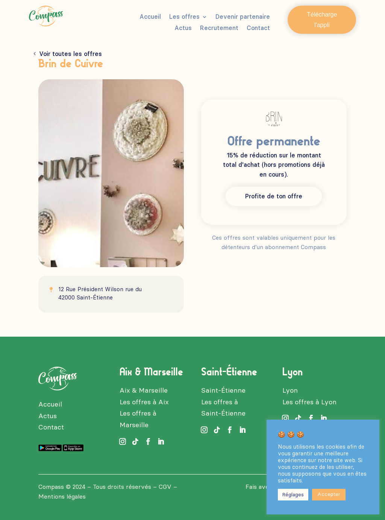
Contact (258, 29)
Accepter (328, 494)
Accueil (150, 17)
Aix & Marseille (144, 390)
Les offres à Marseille (138, 419)
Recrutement (219, 29)
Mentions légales (62, 496)
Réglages (293, 494)
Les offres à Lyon (309, 402)
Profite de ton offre (273, 196)
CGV (165, 486)
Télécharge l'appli (322, 19)
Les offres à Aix (144, 402)
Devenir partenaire (242, 17)
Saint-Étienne (223, 390)
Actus (183, 29)
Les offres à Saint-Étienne (223, 408)
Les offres (184, 17)
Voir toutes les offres (70, 53)
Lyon (290, 390)
